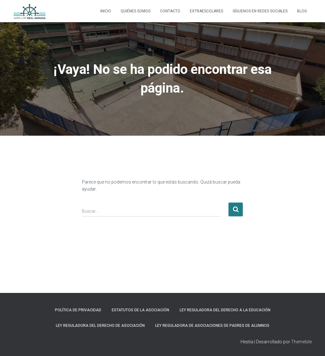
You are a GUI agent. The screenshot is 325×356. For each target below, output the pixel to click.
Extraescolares (206, 11)
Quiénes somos (135, 11)
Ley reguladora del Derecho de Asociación (100, 325)
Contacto (170, 11)
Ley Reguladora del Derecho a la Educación (225, 310)
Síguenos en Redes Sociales (260, 11)
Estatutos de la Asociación (140, 310)
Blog (302, 11)
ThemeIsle (301, 341)
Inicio (105, 11)
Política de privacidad (78, 310)
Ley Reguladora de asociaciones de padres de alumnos (212, 325)
